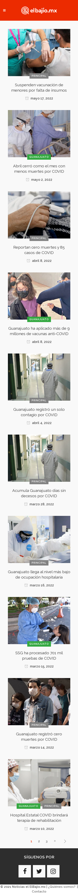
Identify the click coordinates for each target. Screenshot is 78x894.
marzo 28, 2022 (39, 504)
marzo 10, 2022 (39, 829)
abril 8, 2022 (39, 261)
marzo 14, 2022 (39, 747)
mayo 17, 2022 (39, 98)
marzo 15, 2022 (39, 666)
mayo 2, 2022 (39, 180)
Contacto (39, 891)
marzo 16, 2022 (39, 585)
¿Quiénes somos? (61, 887)
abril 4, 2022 (39, 423)
